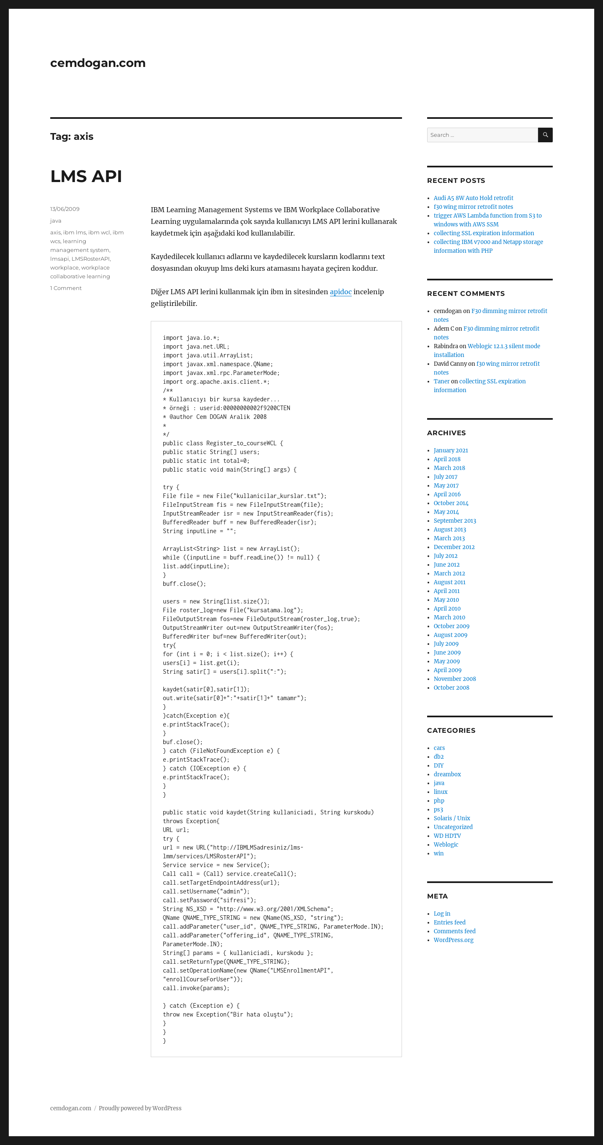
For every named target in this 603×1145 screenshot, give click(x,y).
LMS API (86, 176)
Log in (442, 913)
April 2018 (447, 459)
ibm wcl (99, 232)
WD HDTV (447, 835)
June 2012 (447, 564)
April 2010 (447, 608)
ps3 (438, 809)
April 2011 (447, 591)
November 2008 (455, 679)
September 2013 (455, 520)
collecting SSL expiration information (484, 233)
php (439, 800)
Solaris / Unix (452, 818)
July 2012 (446, 556)
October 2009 (452, 626)
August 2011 (450, 582)
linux (441, 792)
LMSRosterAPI (91, 258)
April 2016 (447, 494)
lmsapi (59, 258)
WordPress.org (454, 940)
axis (55, 232)
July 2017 (446, 476)
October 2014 (451, 503)
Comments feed (455, 931)
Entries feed (450, 922)
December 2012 (454, 547)
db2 (439, 756)
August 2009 (451, 635)
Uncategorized (453, 827)
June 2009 (447, 652)
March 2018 (449, 468)
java (56, 220)
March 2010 (449, 617)
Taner (442, 381)
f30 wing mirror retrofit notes (473, 207)
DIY (438, 765)
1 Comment (66, 288)
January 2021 (451, 450)
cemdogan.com (98, 63)
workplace (64, 267)
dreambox (447, 774)
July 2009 (446, 643)
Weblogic (446, 844)
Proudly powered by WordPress (140, 1108)
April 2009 (448, 670)
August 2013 (450, 529)
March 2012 (449, 573)
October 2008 (451, 687)
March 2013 (449, 538)
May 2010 (446, 599)
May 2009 (447, 661)
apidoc (341, 292)
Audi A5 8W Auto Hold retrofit (473, 198)
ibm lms (74, 232)
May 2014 (446, 512)
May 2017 (446, 485)
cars (439, 748)
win (439, 853)
